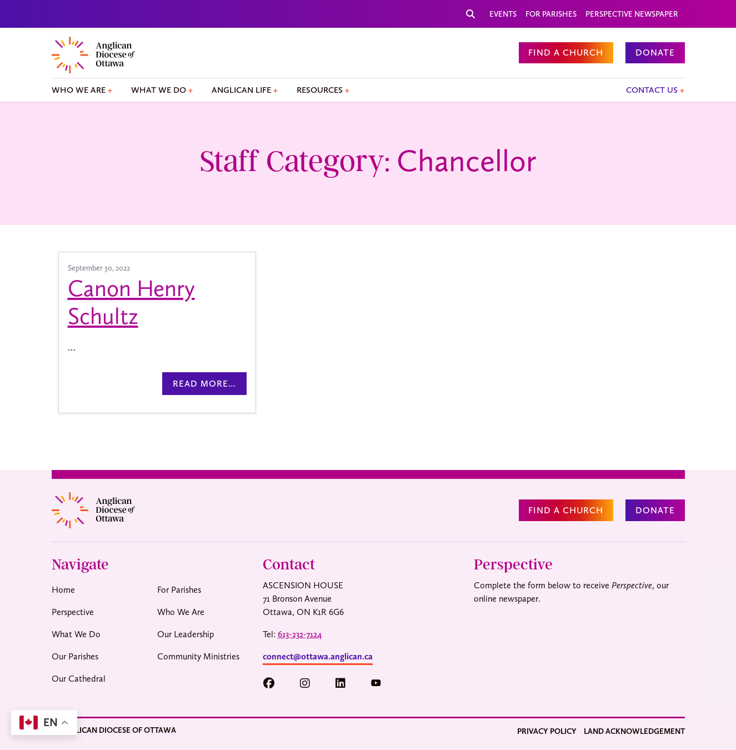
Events (503, 13)
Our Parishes (75, 656)
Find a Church (565, 52)
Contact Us (652, 90)
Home (63, 589)
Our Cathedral (79, 678)
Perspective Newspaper (631, 13)
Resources (320, 90)
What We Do (158, 90)
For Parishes (551, 13)
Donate (655, 52)
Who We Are (79, 90)
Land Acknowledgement (634, 731)
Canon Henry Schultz (131, 302)
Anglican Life (241, 90)
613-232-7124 (300, 634)
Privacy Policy (547, 731)
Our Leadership (185, 634)
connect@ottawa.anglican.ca (318, 656)
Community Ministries (198, 656)
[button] (274, 683)
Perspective (73, 612)
